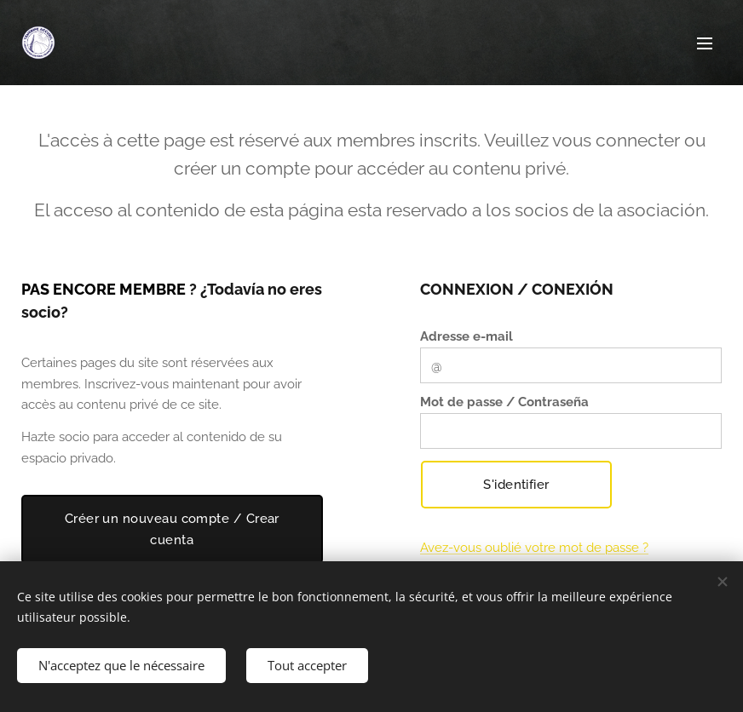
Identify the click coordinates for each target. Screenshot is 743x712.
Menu (704, 43)
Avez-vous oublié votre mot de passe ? (534, 547)
